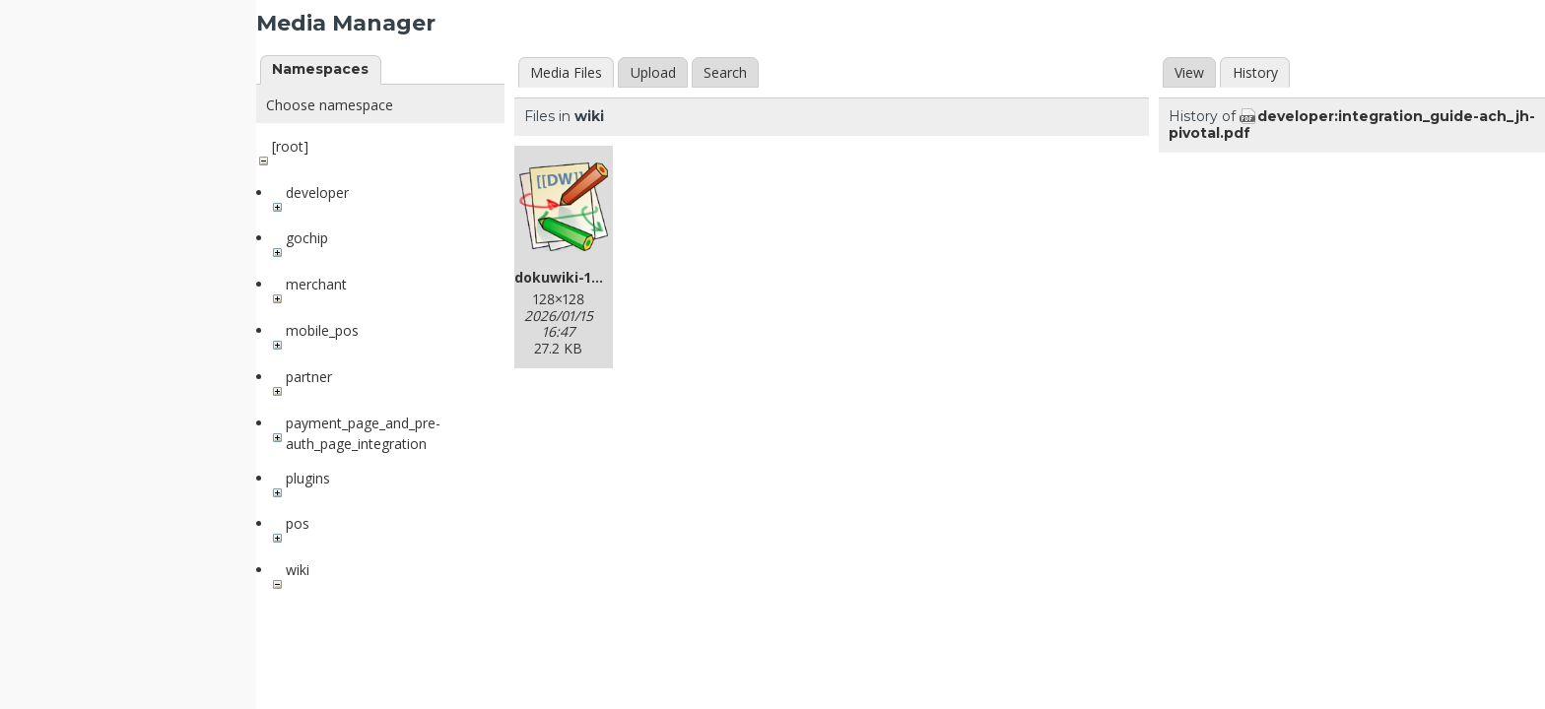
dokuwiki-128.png (576, 277)
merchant (316, 284)
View (1189, 72)
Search (725, 72)
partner (309, 376)
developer (317, 192)
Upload (653, 72)
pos (297, 523)
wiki (297, 569)
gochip (307, 237)
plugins (308, 478)
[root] (290, 146)
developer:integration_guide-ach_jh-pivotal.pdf (1352, 124)
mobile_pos (322, 330)
